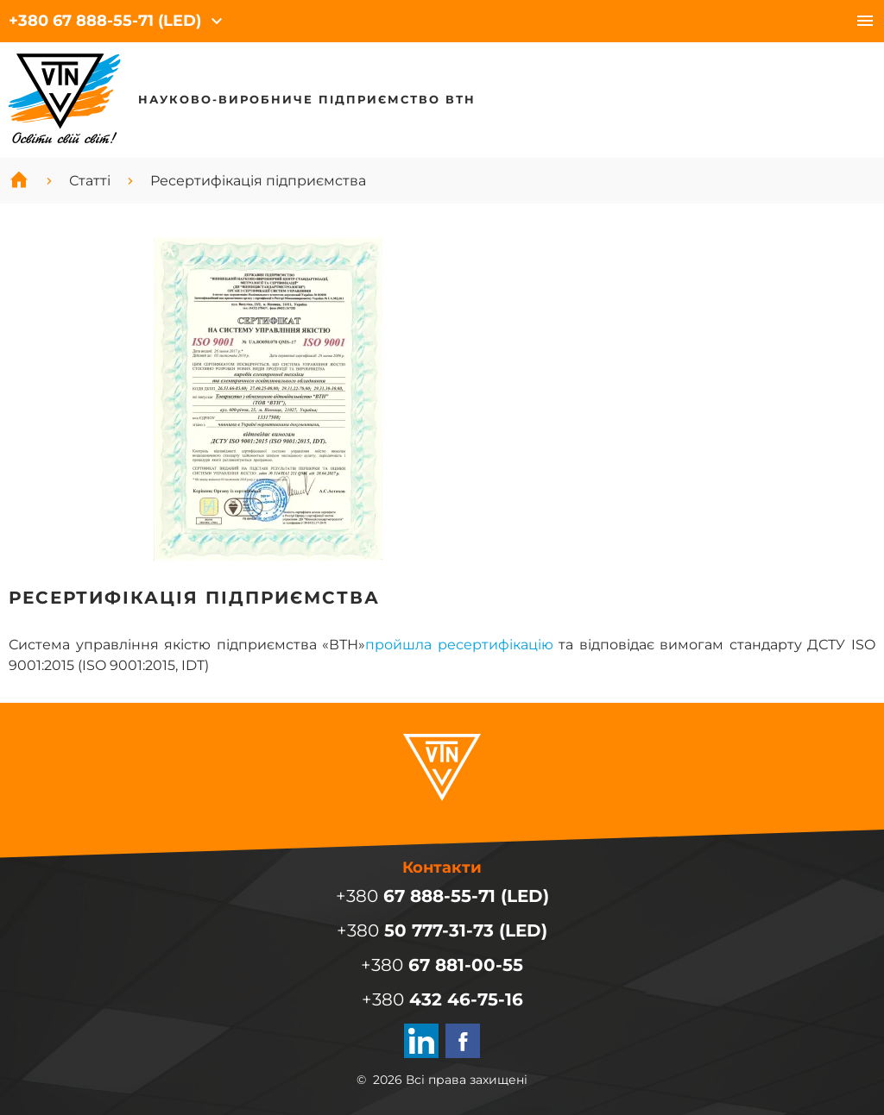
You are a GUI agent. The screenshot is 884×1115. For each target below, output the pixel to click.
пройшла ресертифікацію (459, 644)
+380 (105, 20)
